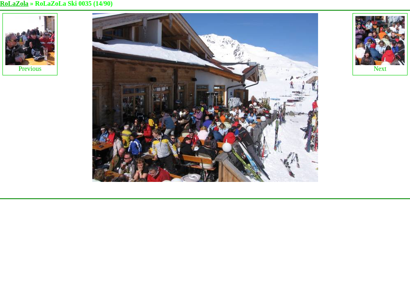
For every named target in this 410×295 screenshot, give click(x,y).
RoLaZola (14, 3)
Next (380, 44)
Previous (30, 44)
